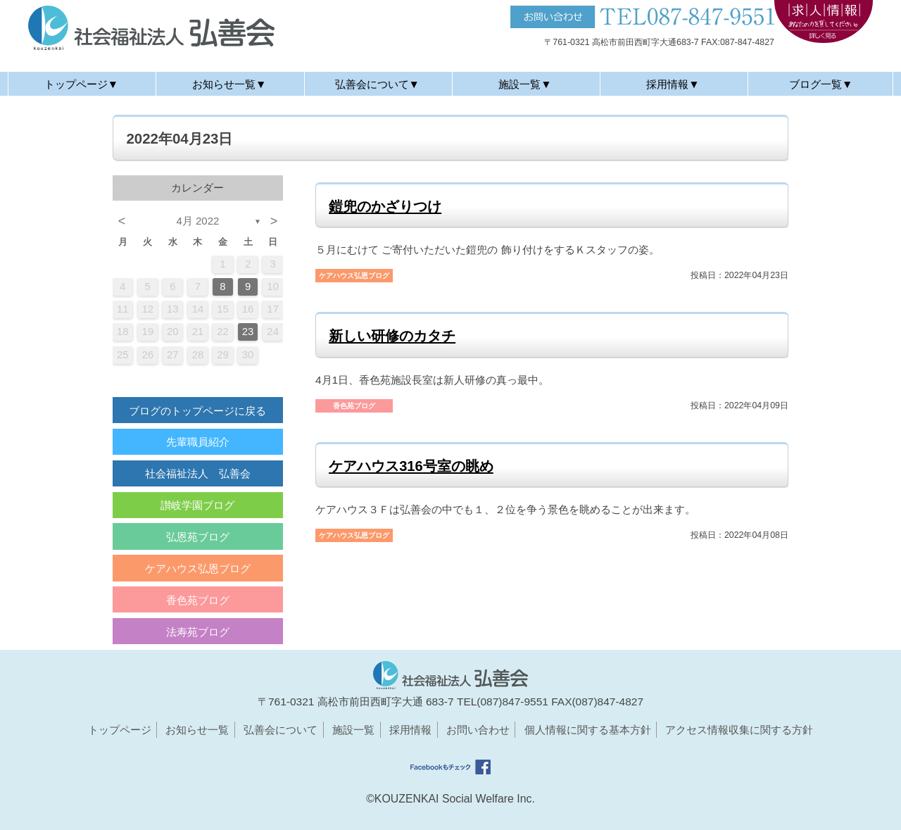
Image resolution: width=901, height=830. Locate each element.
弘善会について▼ (377, 84)
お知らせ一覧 (197, 730)
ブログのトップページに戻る (197, 411)
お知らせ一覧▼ (229, 84)
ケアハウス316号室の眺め (411, 466)
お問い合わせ (478, 730)
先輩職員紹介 (197, 442)
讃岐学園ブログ (197, 505)
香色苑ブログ (197, 600)
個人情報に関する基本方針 (587, 730)
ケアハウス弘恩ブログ (198, 568)
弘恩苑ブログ (197, 537)
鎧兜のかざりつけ (385, 206)
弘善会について (280, 730)
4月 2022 (198, 221)
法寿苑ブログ (197, 632)
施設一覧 (353, 730)
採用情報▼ (672, 84)
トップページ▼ (81, 84)
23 (248, 331)
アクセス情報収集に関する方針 (739, 730)
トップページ (119, 730)
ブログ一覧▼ (820, 84)
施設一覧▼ (524, 84)
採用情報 (410, 730)
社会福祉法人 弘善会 (198, 473)
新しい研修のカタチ (392, 336)
